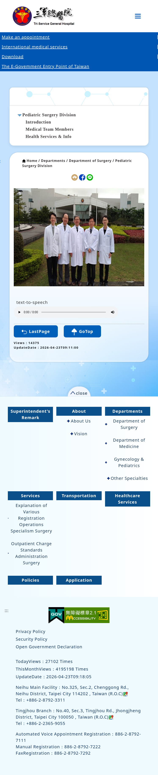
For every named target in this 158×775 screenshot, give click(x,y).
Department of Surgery (125, 424)
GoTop (82, 332)
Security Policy (31, 639)
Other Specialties (127, 478)
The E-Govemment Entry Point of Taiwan (45, 66)
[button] (79, 392)
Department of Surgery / (91, 160)
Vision (79, 434)
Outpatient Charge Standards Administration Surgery (30, 553)
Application (79, 580)
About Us (79, 421)
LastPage (36, 331)
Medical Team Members (50, 129)
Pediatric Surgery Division (49, 114)
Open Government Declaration (49, 647)
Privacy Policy (30, 631)
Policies (30, 580)
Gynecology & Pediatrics (124, 462)
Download (13, 56)
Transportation (79, 495)
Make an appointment (26, 37)
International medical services (35, 47)
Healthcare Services (127, 499)
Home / (33, 160)
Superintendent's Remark (30, 414)
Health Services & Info (49, 136)
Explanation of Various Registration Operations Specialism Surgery (30, 518)
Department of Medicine (125, 443)
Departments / (54, 160)
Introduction (38, 122)
